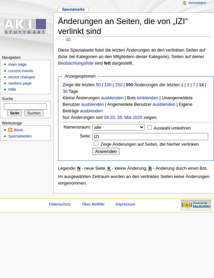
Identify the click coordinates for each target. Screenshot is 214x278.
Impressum (125, 204)
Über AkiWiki (93, 204)
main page (17, 64)
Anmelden (197, 3)
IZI (68, 39)
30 (65, 91)
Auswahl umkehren (172, 128)
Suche (7, 99)
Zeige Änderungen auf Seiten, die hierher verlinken (150, 144)
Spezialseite (73, 9)
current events (20, 71)
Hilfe (12, 89)
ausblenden (112, 98)
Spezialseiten (20, 136)
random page (20, 83)
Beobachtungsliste (76, 63)
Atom (18, 130)
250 (118, 84)
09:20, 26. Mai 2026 (123, 117)
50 (98, 84)
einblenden (147, 98)
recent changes (21, 77)
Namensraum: (77, 127)
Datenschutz (60, 204)
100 (107, 84)
